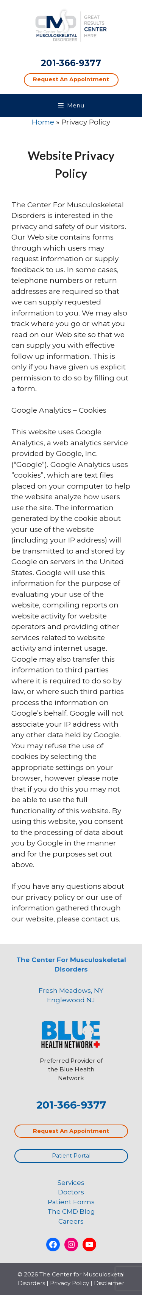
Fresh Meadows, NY (71, 990)
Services (71, 1182)
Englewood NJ (71, 1000)
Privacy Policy (69, 1283)
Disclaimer (109, 1283)
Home (43, 122)
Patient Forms (71, 1202)
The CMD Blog (71, 1211)
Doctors (71, 1192)
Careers (71, 1221)
